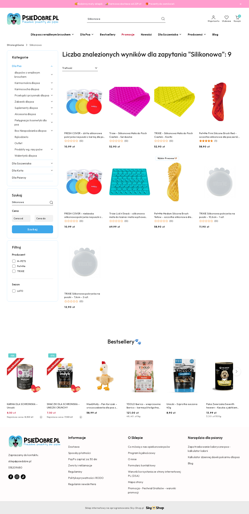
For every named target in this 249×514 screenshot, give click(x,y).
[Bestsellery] (108, 34)
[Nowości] (146, 34)
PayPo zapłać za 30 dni (82, 459)
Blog (190, 463)
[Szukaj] (51, 202)
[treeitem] (32, 65)
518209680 (15, 467)
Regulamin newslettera (82, 484)
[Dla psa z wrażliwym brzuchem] (52, 34)
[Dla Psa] (87, 34)
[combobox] (80, 68)
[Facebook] (10, 476)
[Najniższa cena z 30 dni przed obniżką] (41, 417)
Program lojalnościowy (141, 453)
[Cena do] (44, 218)
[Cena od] (21, 218)
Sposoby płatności (79, 453)
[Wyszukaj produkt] (126, 19)
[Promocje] (128, 34)
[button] (197, 34)
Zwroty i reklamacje (80, 465)
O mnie (132, 459)
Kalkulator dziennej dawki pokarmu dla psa (214, 457)
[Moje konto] (213, 19)
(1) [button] (215, 141)
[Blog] (215, 34)
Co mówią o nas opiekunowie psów (149, 446)
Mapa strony (135, 482)
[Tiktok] (23, 476)
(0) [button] (81, 141)
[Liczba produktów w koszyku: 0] (237, 19)
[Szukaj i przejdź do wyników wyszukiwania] (163, 19)
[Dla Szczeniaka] (170, 34)
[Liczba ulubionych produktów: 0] (226, 19)
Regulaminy (75, 471)
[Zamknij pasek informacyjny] (240, 4)
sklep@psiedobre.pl (19, 461)
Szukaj (32, 229)
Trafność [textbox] (67, 68)
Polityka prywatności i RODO (86, 478)
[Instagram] (17, 476)
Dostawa (73, 446)
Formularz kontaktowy (141, 465)
